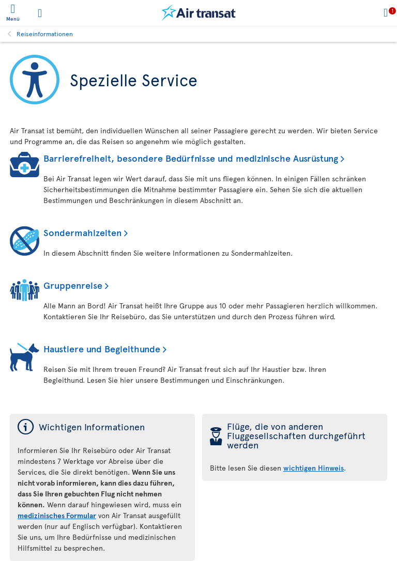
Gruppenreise (72, 284)
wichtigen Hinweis (313, 468)
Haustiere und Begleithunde (101, 348)
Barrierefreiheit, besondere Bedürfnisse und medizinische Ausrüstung (190, 157)
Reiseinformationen (45, 33)
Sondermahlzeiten (82, 232)
